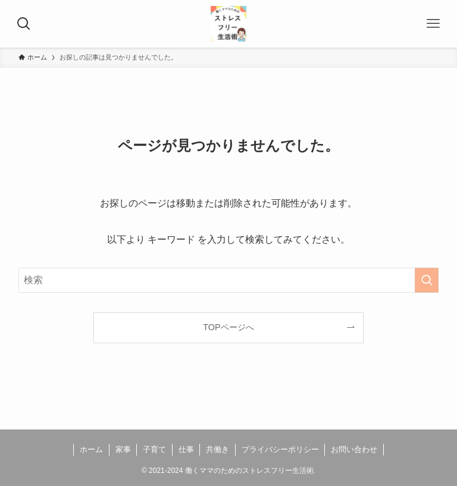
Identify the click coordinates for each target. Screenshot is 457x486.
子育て (154, 449)
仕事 (186, 449)
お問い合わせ (354, 449)
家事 (123, 449)
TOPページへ (228, 327)
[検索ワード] (228, 280)
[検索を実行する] (427, 280)
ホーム (91, 449)
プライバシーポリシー (280, 449)
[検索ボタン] (24, 24)
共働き (217, 449)
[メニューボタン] (433, 24)
